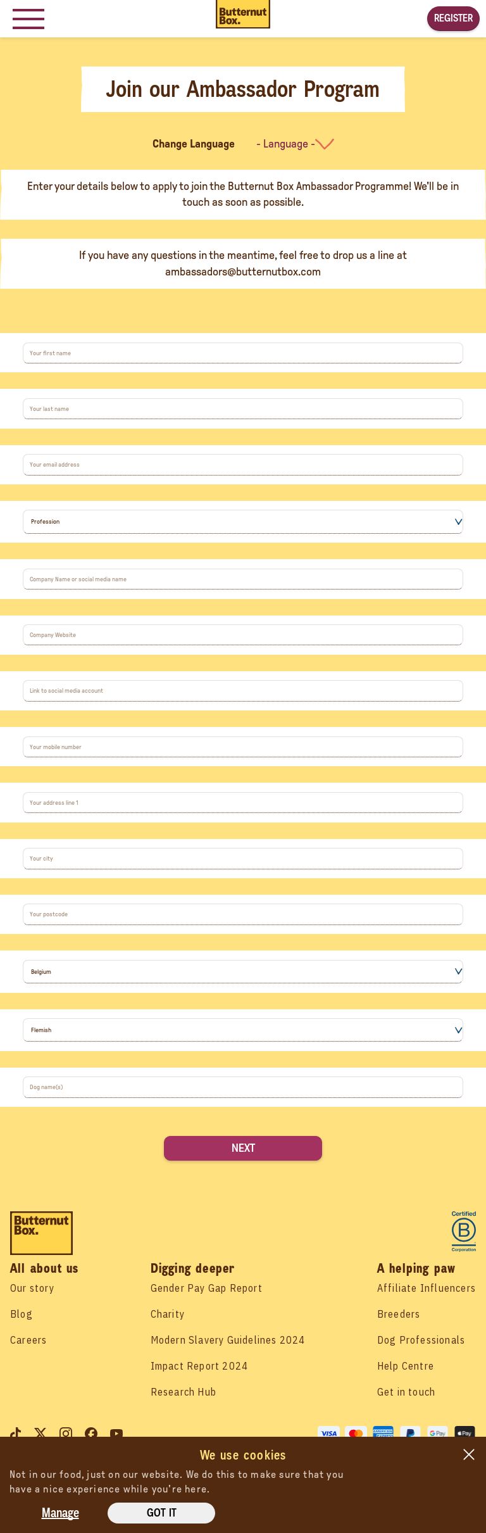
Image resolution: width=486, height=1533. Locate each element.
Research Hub (183, 1391)
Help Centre (405, 1366)
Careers (28, 1340)
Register (453, 18)
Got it (162, 1513)
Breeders (399, 1314)
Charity (168, 1314)
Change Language (194, 143)
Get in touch (406, 1391)
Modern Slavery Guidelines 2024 (228, 1340)
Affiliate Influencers (426, 1288)
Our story (32, 1288)
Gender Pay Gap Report (207, 1288)
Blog (21, 1314)
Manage (60, 1513)
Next (243, 1148)
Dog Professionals (421, 1340)
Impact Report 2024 (200, 1366)
